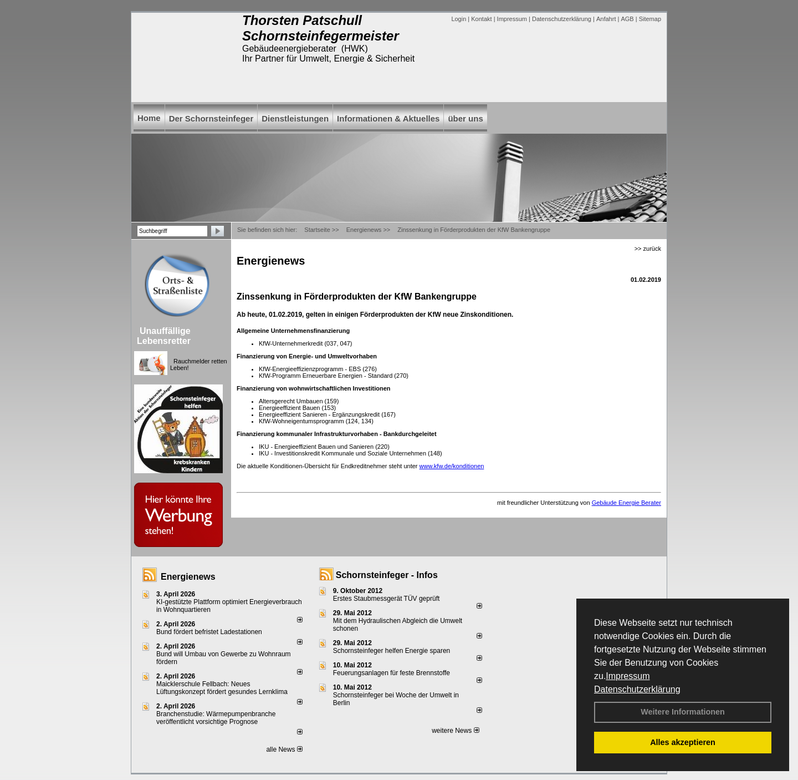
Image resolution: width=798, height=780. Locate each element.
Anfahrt (606, 19)
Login (458, 19)
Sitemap (650, 19)
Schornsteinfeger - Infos (387, 575)
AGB (627, 19)
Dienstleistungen (295, 118)
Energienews (188, 576)
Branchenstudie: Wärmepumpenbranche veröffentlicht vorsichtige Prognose (215, 718)
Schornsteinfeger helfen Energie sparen (391, 651)
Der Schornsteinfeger (211, 118)
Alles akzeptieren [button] (682, 742)
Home (149, 118)
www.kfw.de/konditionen (452, 466)
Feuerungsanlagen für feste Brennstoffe (391, 673)
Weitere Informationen (683, 711)
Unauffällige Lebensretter (164, 336)
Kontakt (481, 19)
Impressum (627, 676)
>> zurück (648, 248)
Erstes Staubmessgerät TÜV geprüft (386, 598)
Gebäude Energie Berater (626, 502)
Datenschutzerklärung (637, 689)
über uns (465, 118)
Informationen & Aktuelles (388, 118)
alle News (284, 749)
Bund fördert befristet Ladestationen (209, 632)
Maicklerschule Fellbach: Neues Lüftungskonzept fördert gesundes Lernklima (222, 688)
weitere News (455, 731)
